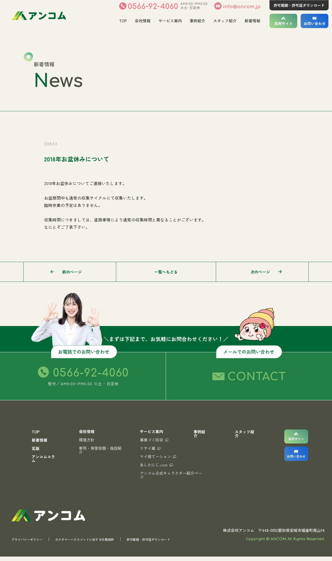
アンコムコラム (43, 458)
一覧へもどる (166, 272)
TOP (123, 20)
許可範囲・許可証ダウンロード (299, 5)
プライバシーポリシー (30, 543)
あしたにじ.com (153, 464)
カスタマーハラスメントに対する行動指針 (100, 543)
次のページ (260, 272)
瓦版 (35, 448)
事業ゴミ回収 (151, 439)
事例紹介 (197, 20)
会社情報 (142, 20)
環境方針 (85, 439)
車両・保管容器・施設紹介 (99, 450)
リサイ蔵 (147, 448)
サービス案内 (170, 20)
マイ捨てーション (155, 456)
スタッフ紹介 (225, 20)
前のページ (72, 272)
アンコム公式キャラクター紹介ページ (166, 475)
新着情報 (252, 20)
